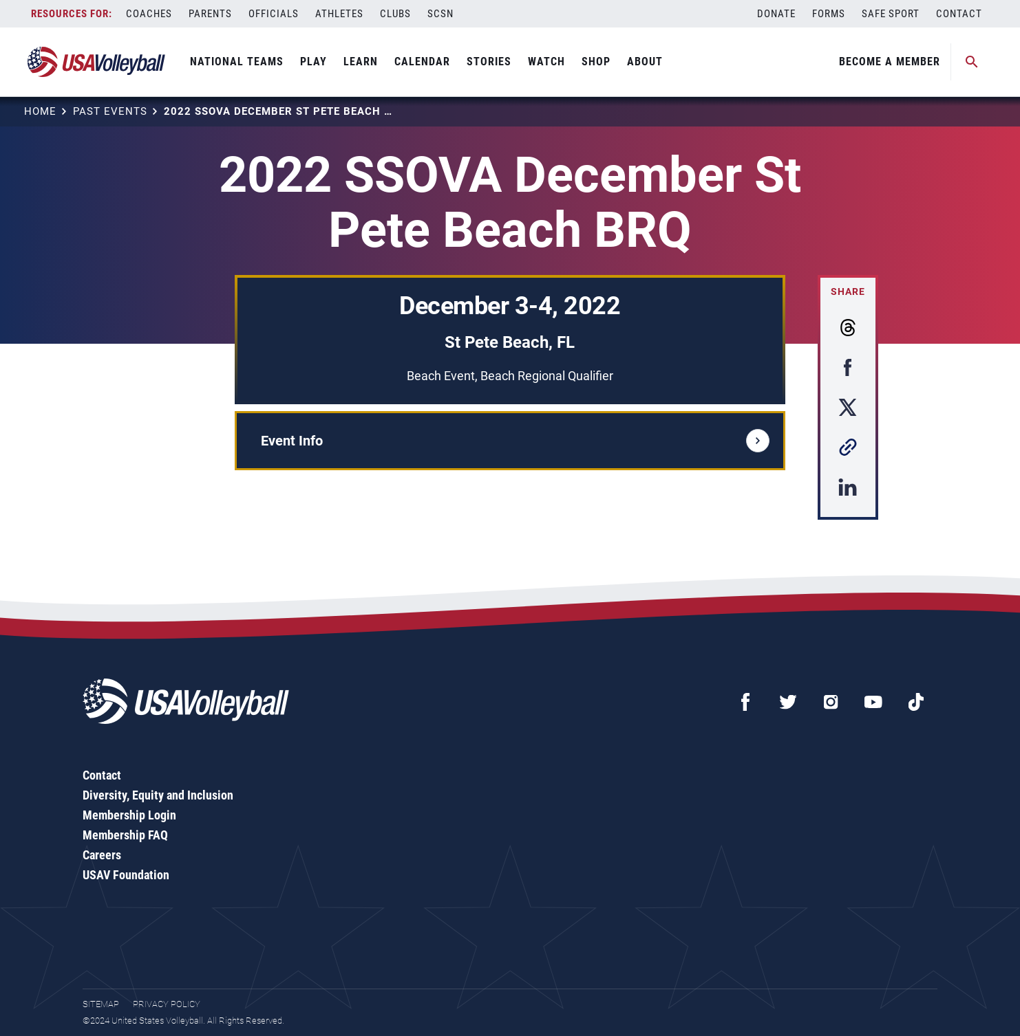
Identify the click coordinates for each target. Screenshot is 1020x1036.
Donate (776, 14)
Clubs (395, 14)
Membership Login (129, 815)
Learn (360, 61)
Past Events (110, 111)
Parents (210, 14)
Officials (273, 14)
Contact (959, 14)
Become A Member (889, 61)
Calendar (422, 61)
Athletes (339, 14)
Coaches (149, 14)
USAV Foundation (126, 875)
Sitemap (101, 1004)
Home (40, 111)
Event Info (515, 440)
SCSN (440, 14)
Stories (489, 61)
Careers (102, 855)
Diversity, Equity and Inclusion (158, 795)
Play (313, 61)
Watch (546, 61)
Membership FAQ (125, 835)
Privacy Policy (166, 1004)
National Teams (237, 61)
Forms (828, 14)
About (645, 61)
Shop (596, 61)
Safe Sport (891, 14)
